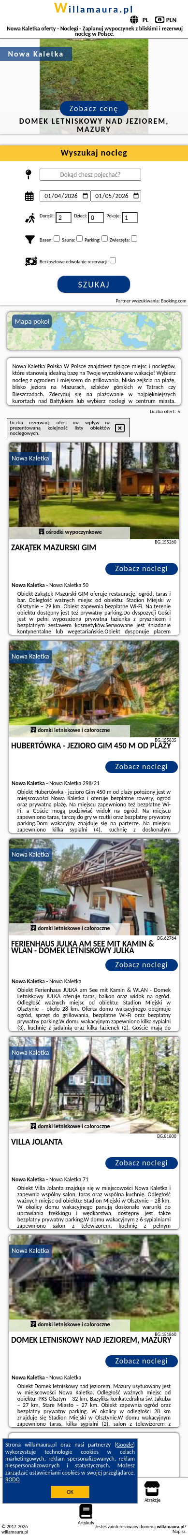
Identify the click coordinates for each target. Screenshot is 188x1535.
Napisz (179, 1531)
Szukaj (94, 284)
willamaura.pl (94, 9)
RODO (12, 1479)
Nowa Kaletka (30, 458)
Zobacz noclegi (141, 568)
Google (124, 1444)
